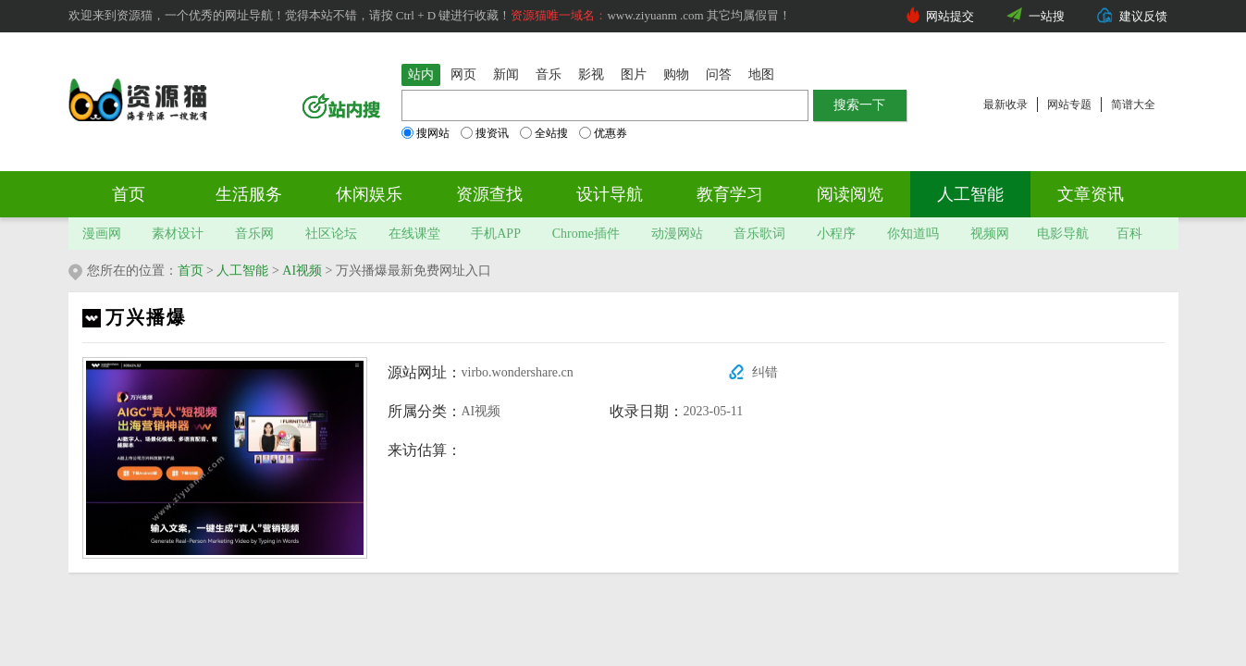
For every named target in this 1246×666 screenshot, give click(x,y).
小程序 (836, 233)
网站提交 (950, 16)
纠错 (765, 372)
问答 (719, 74)
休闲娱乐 (369, 194)
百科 (1129, 233)
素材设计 (178, 233)
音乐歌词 (759, 233)
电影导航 (1063, 233)
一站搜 (1047, 16)
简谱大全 (1133, 104)
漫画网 (101, 233)
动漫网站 (677, 233)
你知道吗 (913, 233)
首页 (128, 194)
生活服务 (249, 194)
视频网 (989, 233)
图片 (634, 74)
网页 (463, 74)
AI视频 (302, 271)
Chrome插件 (586, 233)
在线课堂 (414, 233)
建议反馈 (1143, 16)
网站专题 (1069, 104)
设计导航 (609, 194)
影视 (591, 74)
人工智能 (970, 194)
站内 (421, 74)
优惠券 (603, 133)
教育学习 (730, 194)
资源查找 (489, 194)
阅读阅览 (850, 194)
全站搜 (544, 133)
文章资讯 (1090, 194)
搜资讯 (485, 133)
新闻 (506, 74)
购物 (676, 74)
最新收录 (1005, 104)
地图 (761, 74)
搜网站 (425, 133)
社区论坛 (331, 233)
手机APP (496, 233)
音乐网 (254, 233)
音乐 (548, 74)
